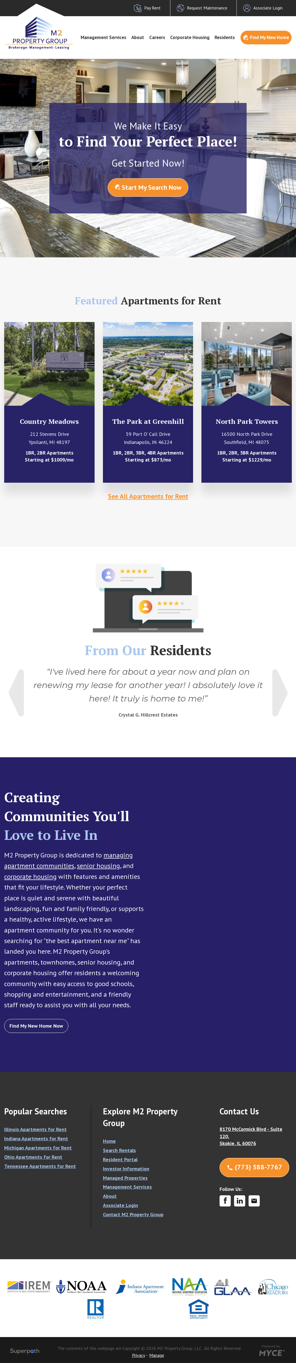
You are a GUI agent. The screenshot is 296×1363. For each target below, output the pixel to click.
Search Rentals (119, 1150)
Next (280, 693)
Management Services (103, 37)
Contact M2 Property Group (133, 1214)
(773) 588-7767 (254, 1167)
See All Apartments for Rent (148, 496)
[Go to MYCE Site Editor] (271, 1352)
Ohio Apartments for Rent (33, 1157)
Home (109, 1141)
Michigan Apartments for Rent (38, 1148)
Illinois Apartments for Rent (35, 1129)
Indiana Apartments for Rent (36, 1138)
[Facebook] (225, 1200)
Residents (225, 37)
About (137, 37)
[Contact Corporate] (254, 1200)
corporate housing (30, 876)
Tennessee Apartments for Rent (40, 1166)
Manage (156, 1355)
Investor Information (126, 1168)
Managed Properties (125, 1178)
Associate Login (120, 1205)
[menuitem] (103, 37)
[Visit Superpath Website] (24, 1352)
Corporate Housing (190, 37)
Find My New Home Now (36, 1026)
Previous (16, 693)
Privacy (138, 1355)
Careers (157, 37)
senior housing (98, 865)
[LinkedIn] (239, 1200)
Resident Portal (120, 1159)
